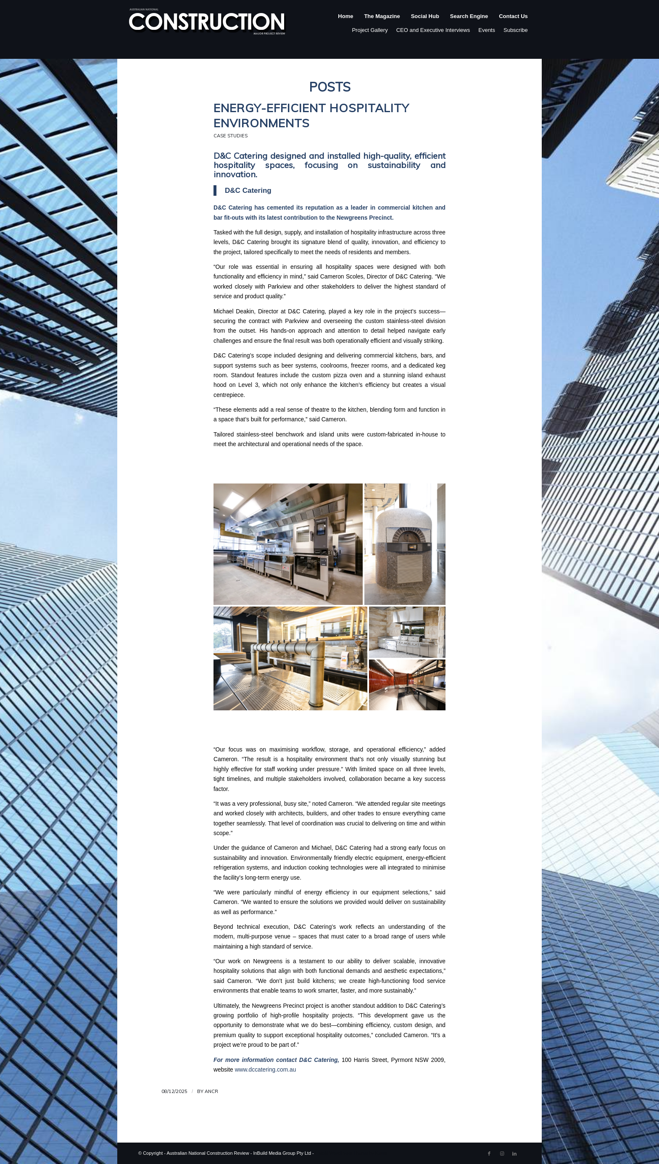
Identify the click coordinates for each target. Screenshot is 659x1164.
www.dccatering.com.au (265, 1070)
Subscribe (515, 30)
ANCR (211, 1091)
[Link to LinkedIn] (514, 1153)
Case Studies (231, 136)
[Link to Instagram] (502, 1153)
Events (486, 30)
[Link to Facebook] (489, 1153)
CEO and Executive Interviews (433, 30)
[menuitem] (345, 25)
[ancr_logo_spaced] (208, 25)
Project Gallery (369, 30)
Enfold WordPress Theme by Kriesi (351, 1153)
